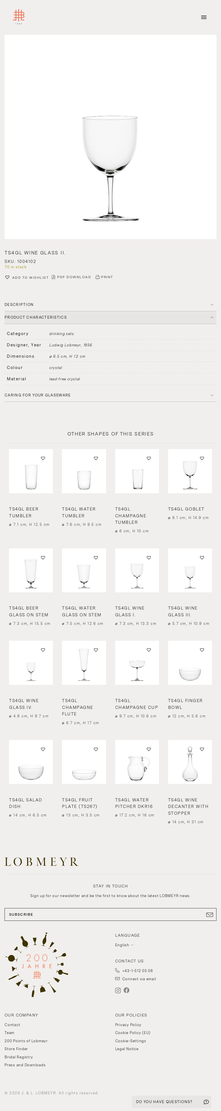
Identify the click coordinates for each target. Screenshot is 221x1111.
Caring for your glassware (38, 395)
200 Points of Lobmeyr (26, 1041)
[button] (110, 138)
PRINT (107, 277)
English (122, 945)
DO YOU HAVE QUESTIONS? (164, 1102)
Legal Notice (127, 1049)
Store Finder (16, 1049)
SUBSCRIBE (110, 914)
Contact (12, 1025)
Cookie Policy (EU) (133, 1033)
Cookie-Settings (130, 1041)
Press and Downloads (25, 1065)
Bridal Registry (19, 1057)
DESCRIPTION (19, 305)
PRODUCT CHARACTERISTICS (36, 317)
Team (9, 1033)
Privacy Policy (128, 1025)
